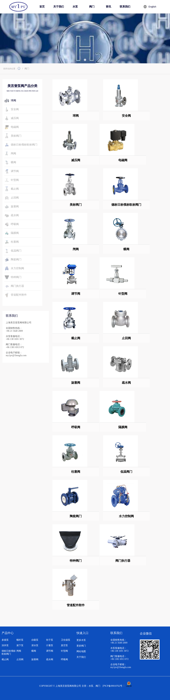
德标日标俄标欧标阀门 (9, 652)
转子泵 (49, 640)
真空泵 (64, 645)
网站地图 (81, 651)
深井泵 (5, 645)
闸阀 (18, 651)
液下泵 (19, 645)
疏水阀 (49, 659)
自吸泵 (34, 640)
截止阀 (5, 659)
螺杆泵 (19, 640)
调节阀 (49, 651)
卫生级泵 (65, 640)
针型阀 (64, 651)
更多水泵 (81, 640)
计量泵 (49, 645)
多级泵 (5, 640)
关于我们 (81, 657)
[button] (85, 60)
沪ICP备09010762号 (112, 686)
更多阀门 (81, 645)
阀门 (27, 68)
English (152, 7)
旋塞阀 (34, 659)
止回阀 (19, 659)
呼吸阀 (64, 659)
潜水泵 (34, 645)
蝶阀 (33, 651)
